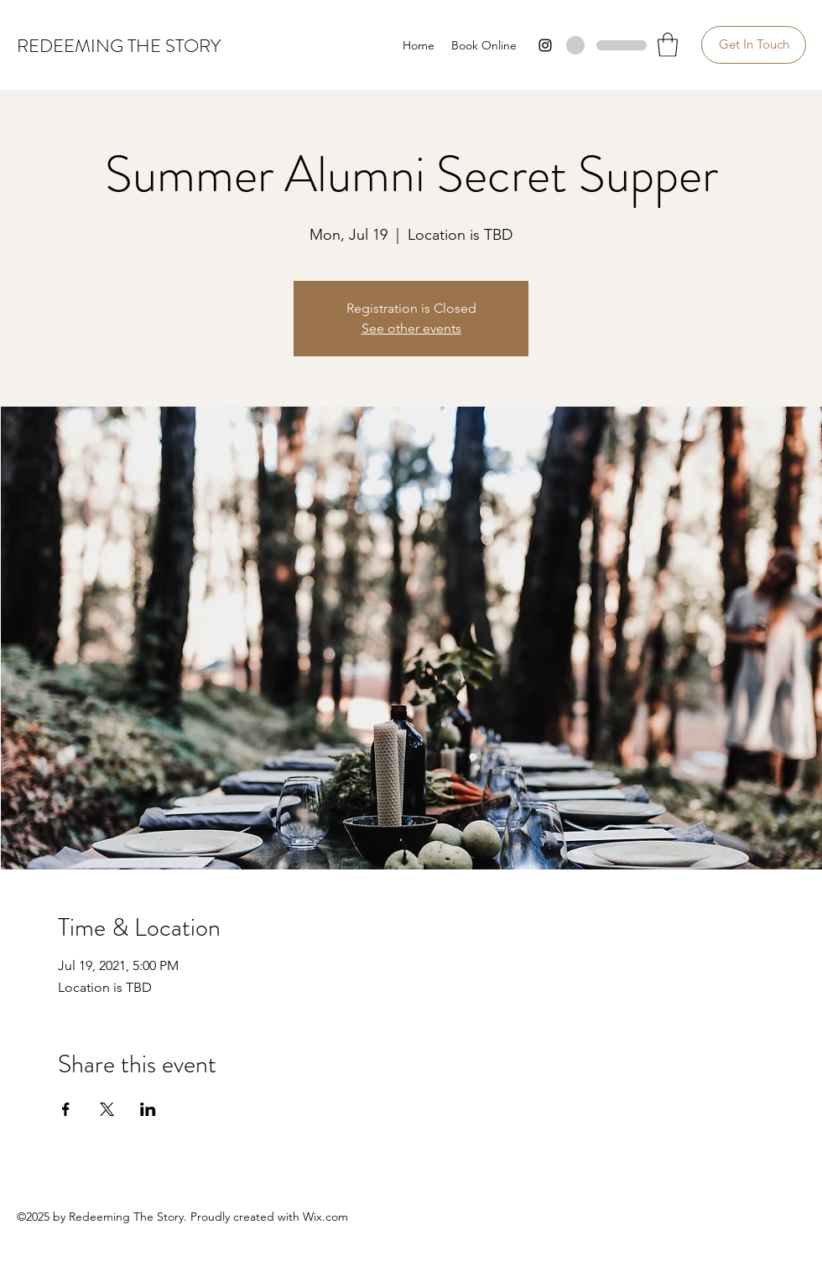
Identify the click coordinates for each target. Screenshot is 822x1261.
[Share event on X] (107, 1109)
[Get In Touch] (753, 45)
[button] (668, 45)
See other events (411, 328)
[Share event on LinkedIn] (148, 1109)
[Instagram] (545, 45)
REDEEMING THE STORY (119, 46)
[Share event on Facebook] (66, 1109)
